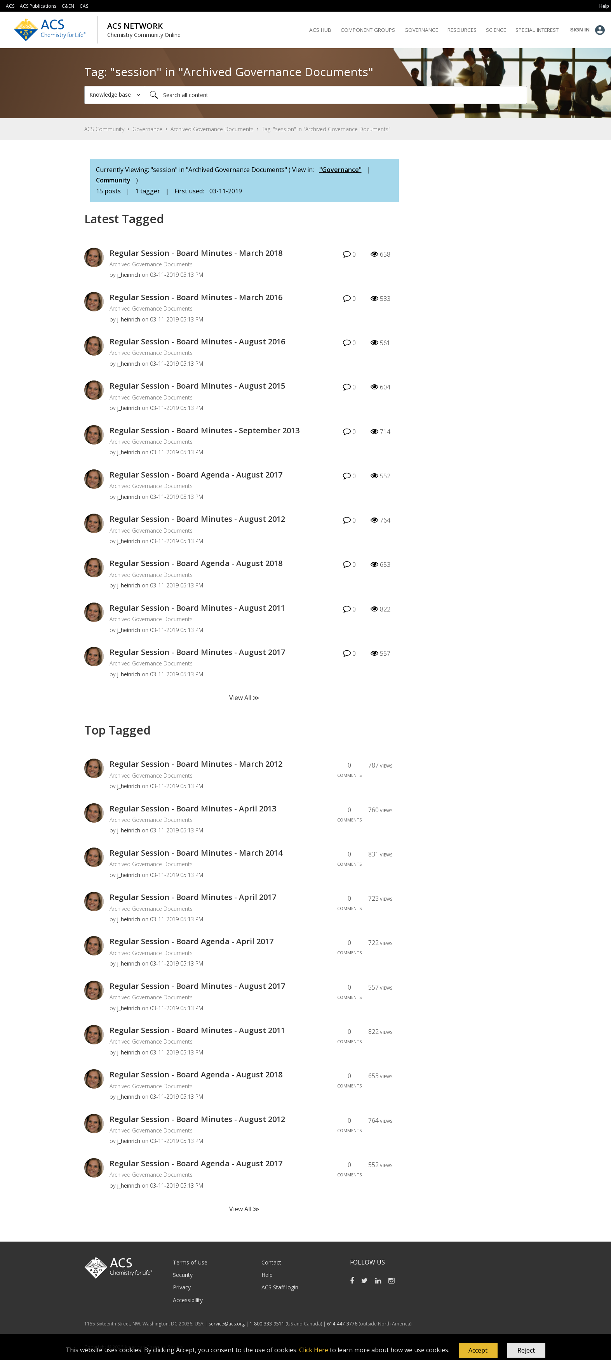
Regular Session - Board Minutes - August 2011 (197, 608)
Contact (271, 1262)
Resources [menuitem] (462, 29)
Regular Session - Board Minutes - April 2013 (193, 808)
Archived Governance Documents (212, 129)
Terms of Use (190, 1262)
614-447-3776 (343, 1323)
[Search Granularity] (115, 95)
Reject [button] (526, 1350)
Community (113, 180)
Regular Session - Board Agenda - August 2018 (196, 563)
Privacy (182, 1287)
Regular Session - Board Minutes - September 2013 (204, 430)
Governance (147, 129)
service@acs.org (227, 1323)
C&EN (68, 6)
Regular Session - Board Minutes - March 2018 (196, 253)
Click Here (313, 1350)
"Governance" (340, 169)
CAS (84, 6)
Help (267, 1274)
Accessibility (188, 1300)
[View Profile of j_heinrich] (128, 274)
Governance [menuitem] (421, 29)
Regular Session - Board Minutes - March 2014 (196, 853)
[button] (478, 1350)
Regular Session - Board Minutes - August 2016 (197, 341)
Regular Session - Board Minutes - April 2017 (193, 897)
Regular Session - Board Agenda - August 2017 (196, 474)
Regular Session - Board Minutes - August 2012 (197, 519)
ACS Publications (38, 6)
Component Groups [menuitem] (368, 29)
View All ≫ (244, 697)
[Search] (336, 95)
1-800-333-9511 (267, 1323)
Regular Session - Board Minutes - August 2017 (197, 652)
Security (183, 1274)
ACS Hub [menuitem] (320, 29)
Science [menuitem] (496, 29)
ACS (10, 6)
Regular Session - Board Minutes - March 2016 (196, 297)
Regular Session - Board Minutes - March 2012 (196, 764)
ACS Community (104, 129)
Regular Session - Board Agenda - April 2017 (191, 941)
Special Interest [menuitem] (537, 29)
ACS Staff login (279, 1287)
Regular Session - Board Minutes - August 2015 (197, 385)
